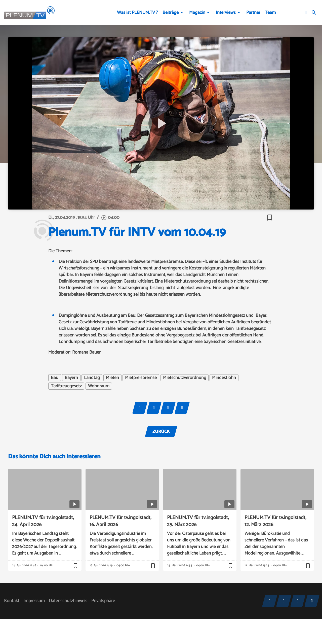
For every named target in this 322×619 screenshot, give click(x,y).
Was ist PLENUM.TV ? (137, 12)
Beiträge (171, 12)
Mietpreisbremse (141, 377)
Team (270, 12)
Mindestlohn (224, 377)
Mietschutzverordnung (184, 377)
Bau (54, 377)
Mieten (112, 377)
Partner (253, 12)
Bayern (71, 377)
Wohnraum (98, 386)
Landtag (92, 377)
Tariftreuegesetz (66, 386)
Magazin (197, 12)
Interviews (226, 12)
